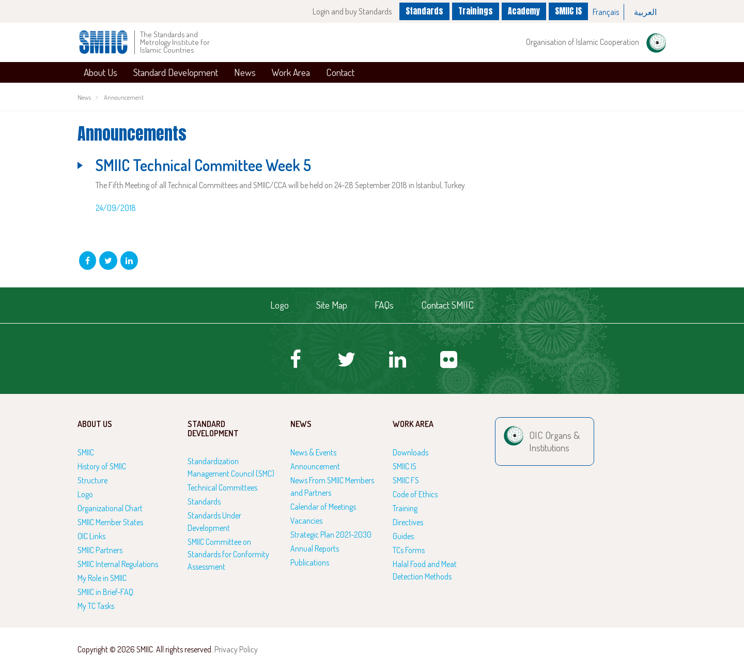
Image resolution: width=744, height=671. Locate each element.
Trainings (475, 11)
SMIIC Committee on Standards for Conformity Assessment (228, 554)
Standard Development (175, 72)
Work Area (291, 72)
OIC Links (91, 536)
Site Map (331, 304)
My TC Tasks (96, 606)
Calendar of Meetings (323, 506)
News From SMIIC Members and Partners (332, 486)
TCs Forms (409, 550)
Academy (524, 11)
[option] (606, 12)
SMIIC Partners (100, 550)
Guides (403, 536)
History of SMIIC (102, 466)
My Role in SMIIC (102, 578)
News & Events (313, 452)
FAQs (384, 304)
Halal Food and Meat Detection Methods (425, 570)
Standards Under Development (214, 521)
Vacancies (306, 520)
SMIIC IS (568, 11)
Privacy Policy (236, 649)
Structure (92, 480)
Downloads (410, 452)
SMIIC (86, 452)
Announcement (124, 97)
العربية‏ (645, 12)
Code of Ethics (415, 494)
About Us (100, 72)
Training (405, 508)
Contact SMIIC (447, 304)
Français (606, 12)
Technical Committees (222, 487)
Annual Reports (314, 548)
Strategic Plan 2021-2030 (330, 534)
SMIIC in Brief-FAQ (105, 592)
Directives (408, 522)
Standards (424, 11)
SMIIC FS (406, 480)
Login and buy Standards (352, 11)
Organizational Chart (110, 508)
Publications (309, 562)
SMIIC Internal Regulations (118, 564)
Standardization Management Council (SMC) (231, 467)
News (245, 72)
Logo (279, 304)
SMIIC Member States (110, 522)
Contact (340, 72)
